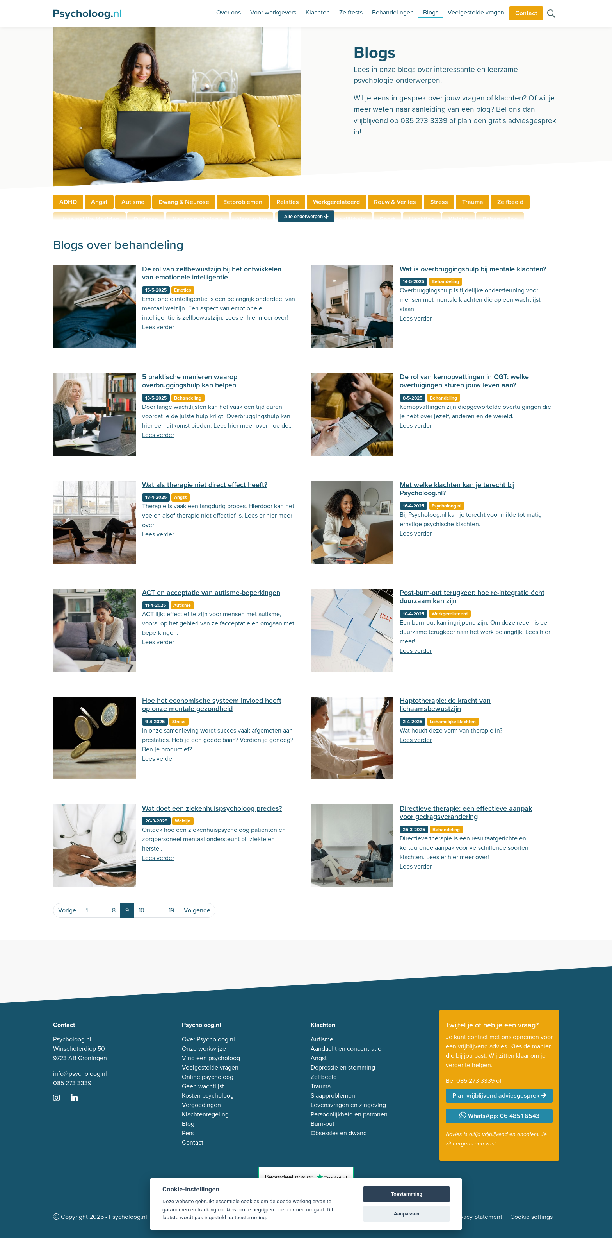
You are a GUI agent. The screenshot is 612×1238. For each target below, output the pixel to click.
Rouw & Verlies (395, 201)
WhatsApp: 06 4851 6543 (499, 1115)
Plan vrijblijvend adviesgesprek (499, 1095)
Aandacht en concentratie (346, 1048)
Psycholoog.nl (446, 505)
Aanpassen (406, 1214)
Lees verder (158, 326)
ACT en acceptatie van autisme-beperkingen (211, 593)
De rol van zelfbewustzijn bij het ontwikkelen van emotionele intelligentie (211, 273)
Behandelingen (393, 12)
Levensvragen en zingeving (348, 1104)
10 (141, 910)
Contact (526, 13)
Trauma (472, 201)
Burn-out (322, 1123)
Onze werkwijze (204, 1048)
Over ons (228, 12)
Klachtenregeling (205, 1114)
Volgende (197, 910)
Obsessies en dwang (339, 1133)
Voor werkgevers (273, 12)
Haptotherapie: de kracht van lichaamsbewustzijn (445, 704)
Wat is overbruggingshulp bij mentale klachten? (473, 269)
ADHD (68, 201)
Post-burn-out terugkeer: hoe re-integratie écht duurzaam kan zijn (472, 597)
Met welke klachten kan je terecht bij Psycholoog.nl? (457, 489)
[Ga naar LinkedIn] (79, 1098)
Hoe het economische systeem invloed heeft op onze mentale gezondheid (211, 704)
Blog (188, 1123)
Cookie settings (531, 1216)
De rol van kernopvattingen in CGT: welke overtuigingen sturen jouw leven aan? (464, 381)
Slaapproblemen (333, 1095)
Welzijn (182, 820)
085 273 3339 (423, 120)
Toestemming (406, 1194)
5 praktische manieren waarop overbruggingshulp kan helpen (189, 381)
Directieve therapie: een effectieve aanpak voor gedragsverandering (466, 812)
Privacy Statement (477, 1216)
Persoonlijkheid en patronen (349, 1114)
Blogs (430, 12)
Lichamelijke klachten (453, 721)
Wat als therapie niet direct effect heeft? (204, 485)
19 (171, 910)
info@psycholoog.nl (80, 1073)
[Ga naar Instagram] (61, 1098)
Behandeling (445, 281)
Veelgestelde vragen (476, 12)
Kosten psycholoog (208, 1095)
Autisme (132, 201)
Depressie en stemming (343, 1067)
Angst (99, 201)
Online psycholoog (207, 1076)
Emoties (182, 290)
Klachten (318, 12)
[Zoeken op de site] (551, 14)
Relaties (287, 201)
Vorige (67, 910)
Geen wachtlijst (203, 1086)
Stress (439, 201)
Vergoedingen (201, 1104)
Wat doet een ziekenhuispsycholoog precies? (212, 808)
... (100, 910)
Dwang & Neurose (183, 201)
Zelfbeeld (510, 201)
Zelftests (351, 12)
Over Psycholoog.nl (208, 1039)
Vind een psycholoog (211, 1057)
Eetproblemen (242, 201)
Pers (188, 1133)
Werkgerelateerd (336, 201)
